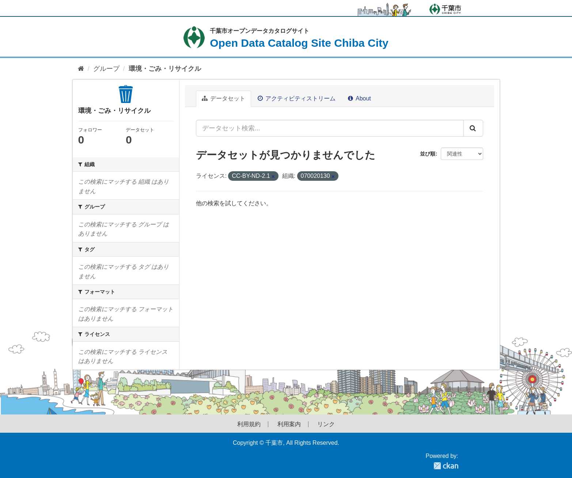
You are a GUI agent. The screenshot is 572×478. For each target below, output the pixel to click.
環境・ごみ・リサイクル (165, 68)
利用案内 (289, 424)
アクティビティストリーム (297, 98)
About (359, 98)
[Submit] (473, 128)
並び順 (427, 154)
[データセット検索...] (330, 128)
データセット (223, 98)
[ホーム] (81, 68)
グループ (106, 68)
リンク (326, 424)
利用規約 (249, 424)
